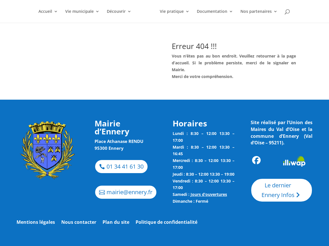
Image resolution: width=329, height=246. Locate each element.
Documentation (212, 11)
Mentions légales (36, 222)
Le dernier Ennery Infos (278, 190)
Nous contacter (78, 222)
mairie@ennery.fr (129, 192)
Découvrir (116, 11)
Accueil (45, 11)
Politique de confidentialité (166, 222)
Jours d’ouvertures (209, 194)
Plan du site (116, 222)
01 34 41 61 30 (125, 166)
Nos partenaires (256, 11)
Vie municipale (79, 11)
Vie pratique (172, 11)
